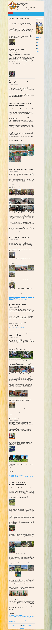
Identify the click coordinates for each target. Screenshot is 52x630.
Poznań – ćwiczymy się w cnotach (19, 237)
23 (22, 625)
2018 (38, 51)
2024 (38, 42)
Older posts (29, 625)
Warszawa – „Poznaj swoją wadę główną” (21, 169)
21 (20, 625)
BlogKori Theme (22, 628)
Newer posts (13, 625)
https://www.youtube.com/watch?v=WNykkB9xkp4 (16, 327)
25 (24, 625)
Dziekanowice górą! (15, 418)
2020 (38, 48)
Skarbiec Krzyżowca (38, 37)
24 (23, 625)
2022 (38, 45)
